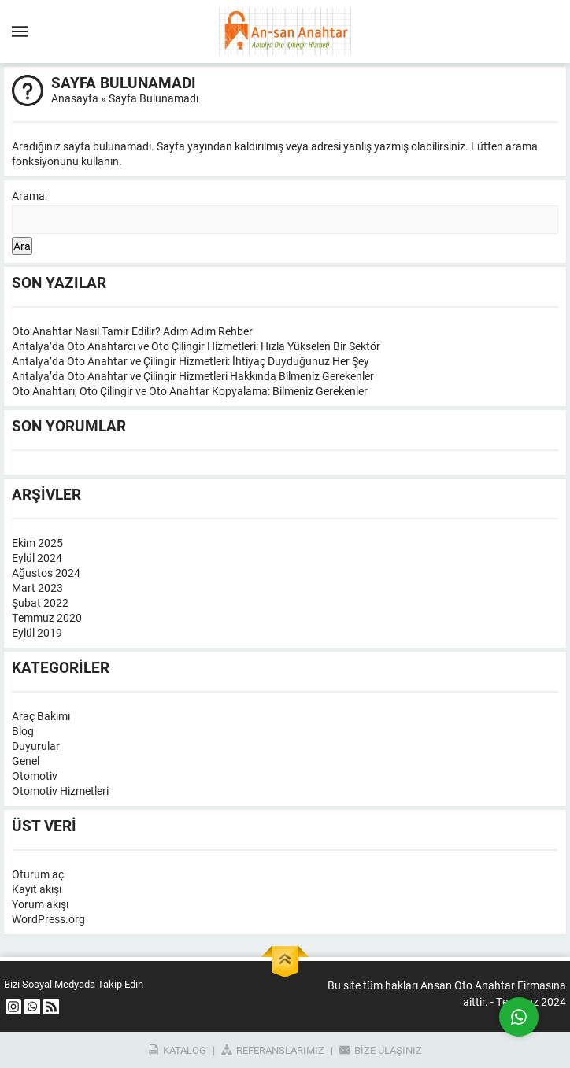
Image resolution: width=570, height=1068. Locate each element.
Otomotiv (34, 775)
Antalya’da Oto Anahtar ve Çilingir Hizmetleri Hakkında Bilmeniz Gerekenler (193, 375)
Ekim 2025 (37, 542)
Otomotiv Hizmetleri (60, 790)
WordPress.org (48, 918)
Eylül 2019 (37, 632)
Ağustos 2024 (46, 572)
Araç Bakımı (41, 715)
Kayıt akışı (36, 888)
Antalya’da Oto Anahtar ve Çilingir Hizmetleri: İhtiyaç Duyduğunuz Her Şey (190, 360)
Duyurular (36, 745)
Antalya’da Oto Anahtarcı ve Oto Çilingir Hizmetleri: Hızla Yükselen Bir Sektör (196, 345)
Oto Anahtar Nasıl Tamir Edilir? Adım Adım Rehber (132, 330)
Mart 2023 (37, 587)
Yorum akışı (40, 903)
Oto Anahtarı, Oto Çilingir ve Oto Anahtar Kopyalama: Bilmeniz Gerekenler (190, 390)
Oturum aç (38, 874)
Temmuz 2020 (47, 617)
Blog (23, 730)
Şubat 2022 (40, 602)
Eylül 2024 (37, 557)
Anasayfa (74, 98)
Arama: (29, 195)
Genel (25, 760)
